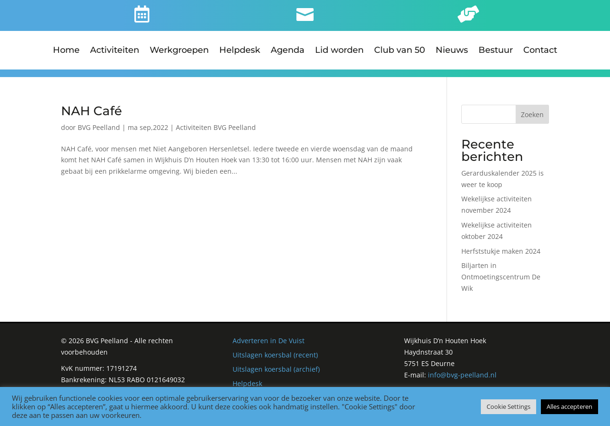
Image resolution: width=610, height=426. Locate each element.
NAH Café (91, 103)
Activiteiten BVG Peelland (216, 119)
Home (66, 51)
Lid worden (339, 51)
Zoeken (532, 106)
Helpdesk (239, 51)
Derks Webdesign (461, 381)
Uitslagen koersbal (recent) (275, 347)
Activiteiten (114, 51)
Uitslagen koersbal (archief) (276, 361)
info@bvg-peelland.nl (462, 367)
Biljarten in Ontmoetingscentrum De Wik (500, 270)
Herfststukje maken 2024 (500, 243)
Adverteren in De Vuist (269, 333)
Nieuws (452, 51)
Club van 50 (399, 51)
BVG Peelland (99, 119)
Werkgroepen (179, 51)
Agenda (288, 51)
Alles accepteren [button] (569, 406)
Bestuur (495, 51)
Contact (540, 51)
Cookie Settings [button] (508, 406)
